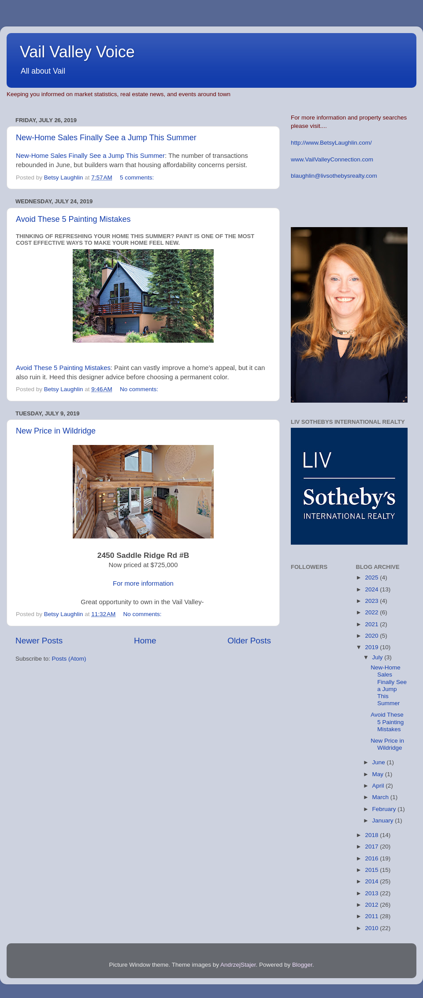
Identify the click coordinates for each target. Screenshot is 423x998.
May (378, 774)
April (379, 785)
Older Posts (249, 640)
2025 (372, 577)
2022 (372, 612)
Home (145, 640)
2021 (372, 624)
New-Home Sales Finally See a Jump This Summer (106, 137)
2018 (372, 835)
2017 (372, 846)
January (383, 820)
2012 (372, 904)
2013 (372, 893)
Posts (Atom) (69, 658)
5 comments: (138, 177)
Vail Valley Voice (77, 52)
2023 (372, 601)
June (379, 762)
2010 (372, 928)
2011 (372, 916)
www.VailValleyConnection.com (332, 159)
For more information (143, 583)
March (381, 797)
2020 (372, 635)
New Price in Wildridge (56, 430)
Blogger (302, 964)
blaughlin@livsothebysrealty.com (334, 175)
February (385, 809)
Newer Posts (39, 640)
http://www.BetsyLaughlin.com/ (331, 142)
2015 (372, 870)
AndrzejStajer (238, 964)
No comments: (140, 389)
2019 (372, 647)
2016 (372, 858)
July (378, 657)
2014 (372, 881)
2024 (372, 589)
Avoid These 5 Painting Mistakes (73, 219)
